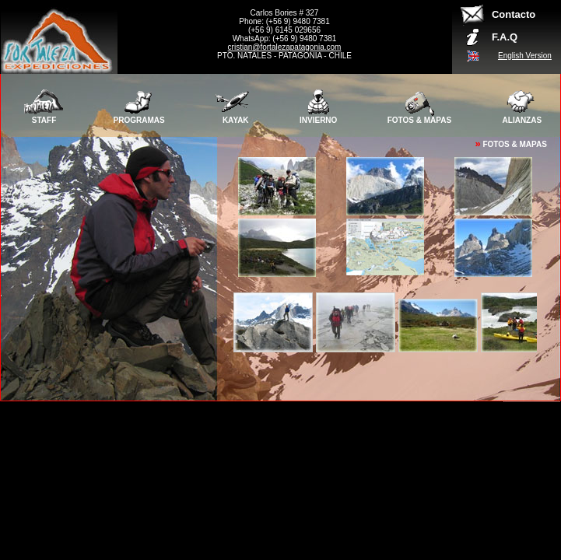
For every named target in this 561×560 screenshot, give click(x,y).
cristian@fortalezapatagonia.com (285, 47)
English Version (525, 55)
